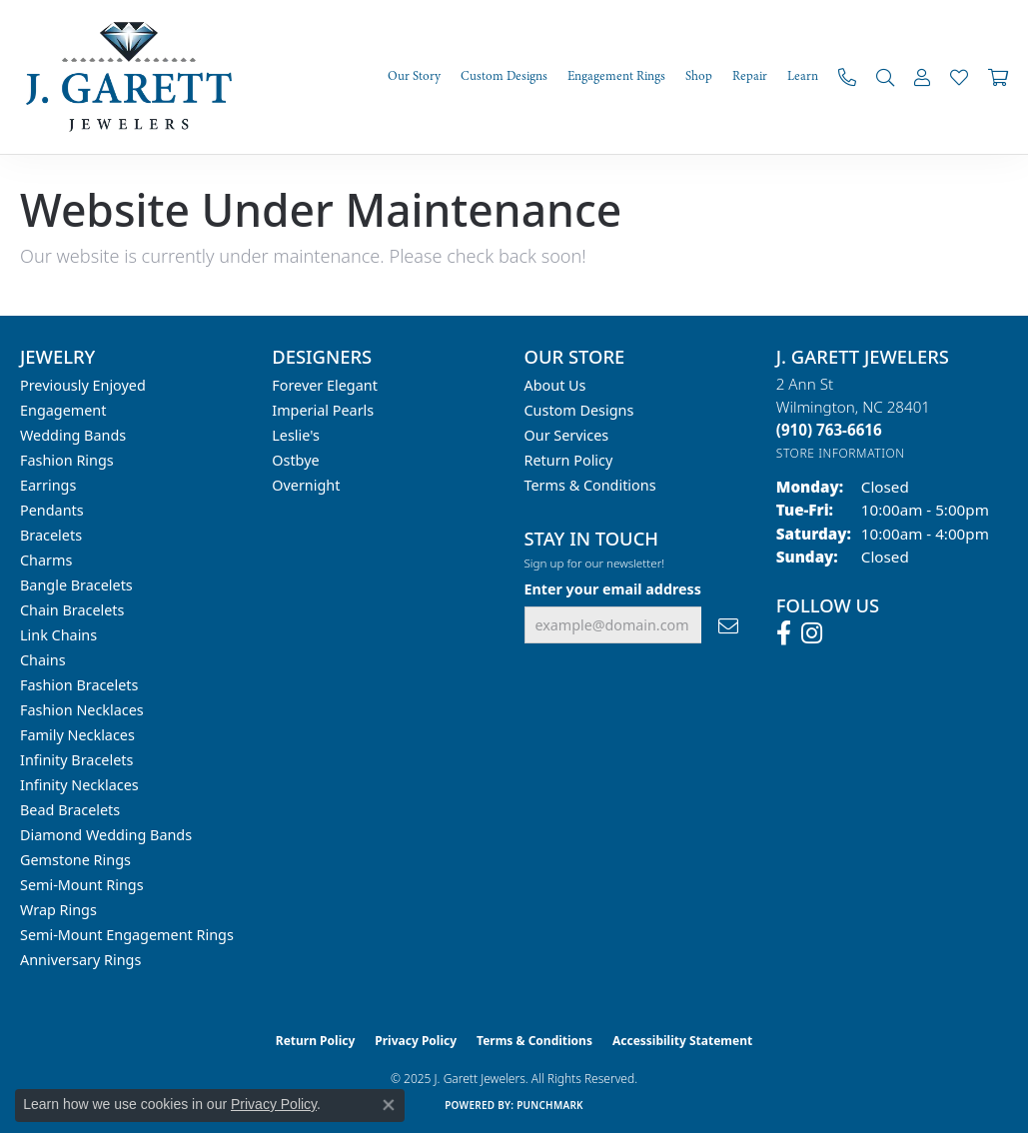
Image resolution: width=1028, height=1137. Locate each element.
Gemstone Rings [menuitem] (75, 859)
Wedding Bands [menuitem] (73, 435)
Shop (698, 76)
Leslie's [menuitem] (296, 435)
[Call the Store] (829, 430)
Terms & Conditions (590, 485)
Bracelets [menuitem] (51, 535)
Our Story (414, 76)
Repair (749, 76)
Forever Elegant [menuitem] (325, 385)
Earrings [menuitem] (48, 485)
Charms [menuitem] (46, 560)
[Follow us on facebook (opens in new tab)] (783, 633)
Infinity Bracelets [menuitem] (76, 759)
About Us (555, 385)
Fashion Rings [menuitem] (67, 460)
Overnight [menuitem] (306, 485)
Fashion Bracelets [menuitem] (79, 684)
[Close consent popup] (389, 1105)
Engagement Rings (616, 76)
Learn (802, 76)
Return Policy (568, 460)
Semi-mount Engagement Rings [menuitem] (127, 934)
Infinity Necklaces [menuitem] (79, 784)
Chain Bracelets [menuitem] (72, 609)
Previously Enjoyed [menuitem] (83, 385)
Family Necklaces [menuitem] (77, 734)
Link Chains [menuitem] (58, 634)
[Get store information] (840, 453)
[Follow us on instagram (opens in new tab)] (811, 633)
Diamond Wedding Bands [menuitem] (106, 834)
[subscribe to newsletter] (728, 624)
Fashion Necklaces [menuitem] (82, 709)
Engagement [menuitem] (63, 410)
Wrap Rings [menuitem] (58, 909)
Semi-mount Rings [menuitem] (82, 884)
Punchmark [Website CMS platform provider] (549, 1105)
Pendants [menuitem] (52, 510)
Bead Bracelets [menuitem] (70, 809)
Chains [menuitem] (43, 659)
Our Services (566, 435)
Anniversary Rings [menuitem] (80, 959)
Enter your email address (612, 588)
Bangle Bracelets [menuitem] (76, 584)
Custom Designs (504, 76)
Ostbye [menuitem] (295, 460)
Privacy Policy (416, 1040)
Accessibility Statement (682, 1040)
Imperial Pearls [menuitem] (323, 410)
